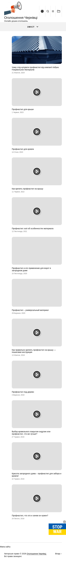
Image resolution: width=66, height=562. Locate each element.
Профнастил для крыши (23, 109)
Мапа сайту (5, 547)
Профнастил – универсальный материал (30, 310)
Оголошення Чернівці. (37, 554)
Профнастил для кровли (23, 149)
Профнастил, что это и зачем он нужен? (30, 515)
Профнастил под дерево (23, 392)
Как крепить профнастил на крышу (27, 189)
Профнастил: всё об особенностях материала (32, 228)
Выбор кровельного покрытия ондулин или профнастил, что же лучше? (31, 432)
